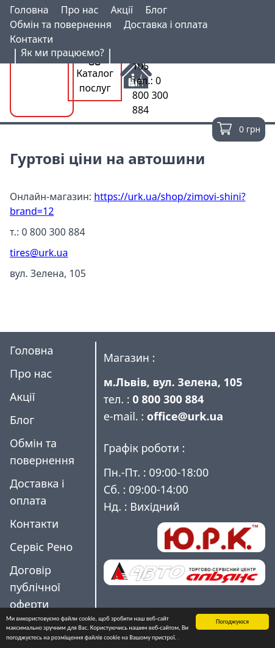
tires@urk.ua (39, 252)
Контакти (31, 39)
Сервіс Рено (41, 546)
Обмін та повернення (61, 24)
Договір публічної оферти (35, 587)
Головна (29, 9)
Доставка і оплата (166, 24)
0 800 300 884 (168, 399)
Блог (156, 9)
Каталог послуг (94, 74)
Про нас (80, 9)
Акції (121, 9)
